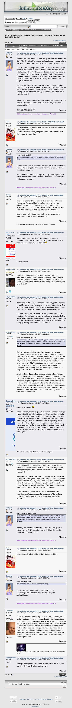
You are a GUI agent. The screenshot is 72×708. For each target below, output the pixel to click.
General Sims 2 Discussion (34, 35)
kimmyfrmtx (11, 658)
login (24, 18)
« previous (57, 40)
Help (21, 30)
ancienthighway (12, 332)
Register (47, 30)
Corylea (9, 53)
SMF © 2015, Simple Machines (44, 699)
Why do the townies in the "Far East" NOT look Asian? (42, 53)
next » (64, 40)
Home (9, 30)
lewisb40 (9, 611)
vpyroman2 (10, 297)
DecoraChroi (11, 401)
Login (41, 30)
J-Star (8, 195)
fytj (7, 121)
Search (27, 30)
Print (63, 43)
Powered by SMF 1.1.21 (26, 699)
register (30, 18)
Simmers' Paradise (17, 35)
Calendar (34, 30)
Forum (15, 30)
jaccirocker (10, 269)
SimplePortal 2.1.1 (36, 706)
